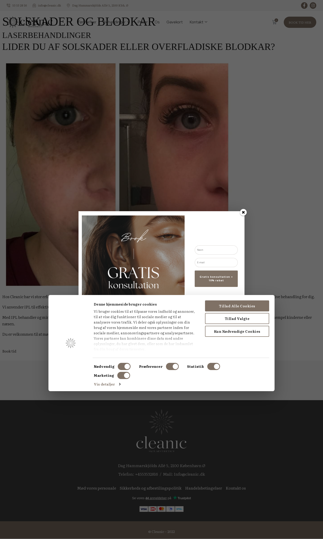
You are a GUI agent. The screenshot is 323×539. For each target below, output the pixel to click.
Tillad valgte (189, 466)
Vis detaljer (57, 532)
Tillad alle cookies (190, 453)
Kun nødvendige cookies (189, 479)
